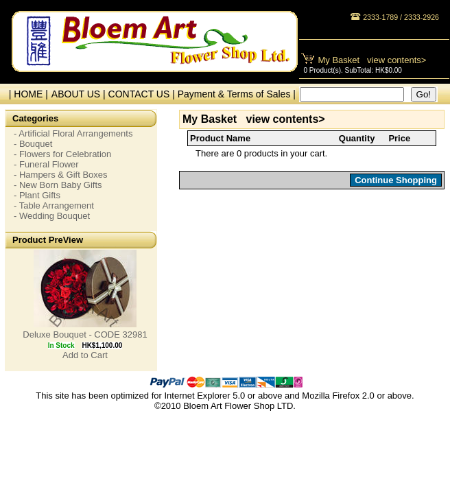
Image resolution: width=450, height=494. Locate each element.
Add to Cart (85, 355)
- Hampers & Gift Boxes (61, 174)
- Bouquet (33, 144)
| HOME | (25, 94)
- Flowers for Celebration (62, 154)
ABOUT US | (79, 94)
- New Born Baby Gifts (58, 185)
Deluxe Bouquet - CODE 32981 (85, 334)
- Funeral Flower (46, 164)
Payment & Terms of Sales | (237, 94)
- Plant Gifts (37, 195)
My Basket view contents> (372, 60)
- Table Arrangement (54, 205)
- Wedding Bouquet (52, 216)
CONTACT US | (143, 94)
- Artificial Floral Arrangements (73, 133)
